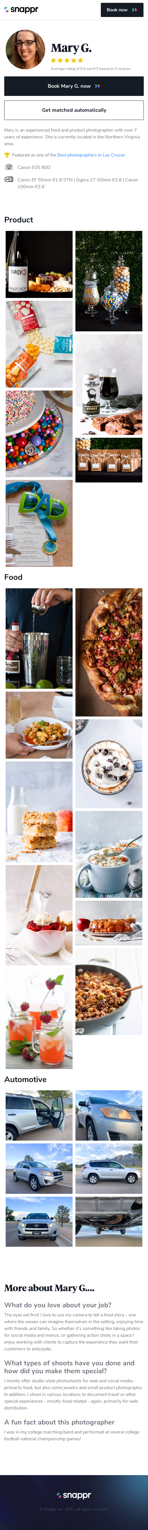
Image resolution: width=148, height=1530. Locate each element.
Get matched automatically (74, 110)
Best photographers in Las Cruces (91, 155)
